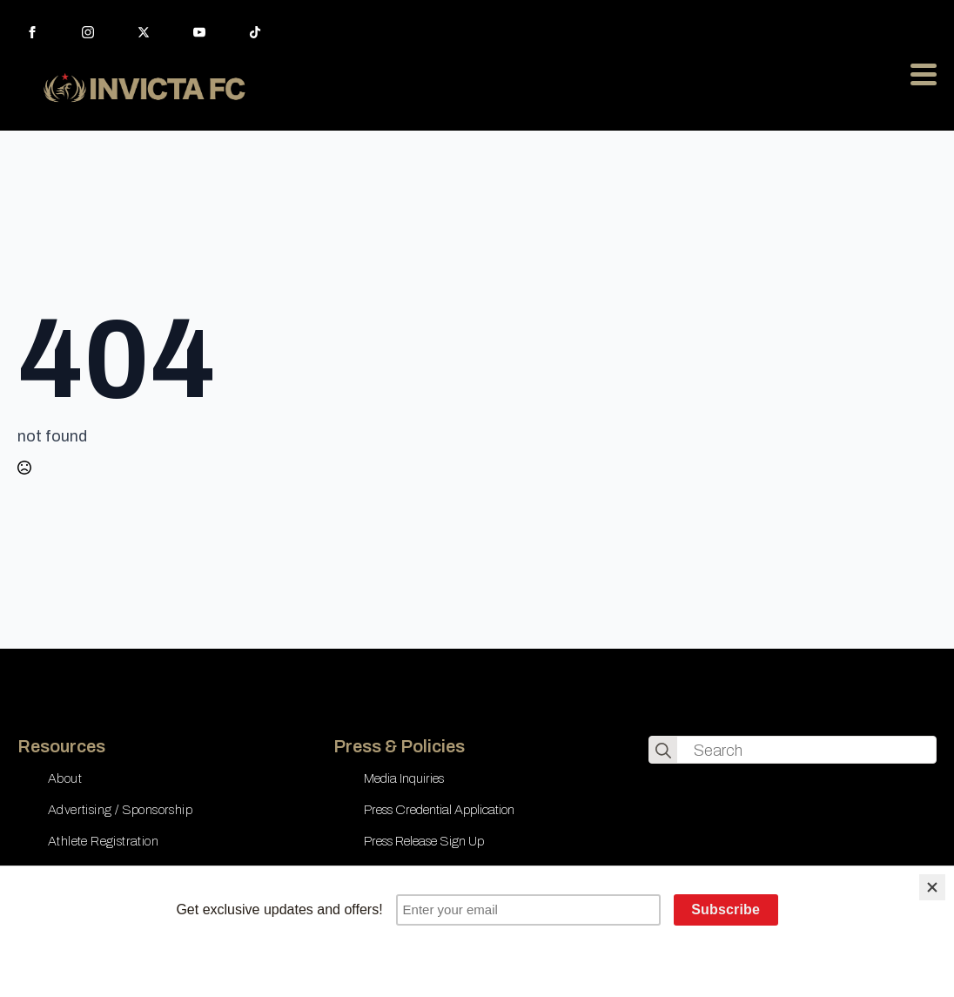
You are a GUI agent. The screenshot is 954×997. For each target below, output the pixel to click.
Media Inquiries (404, 778)
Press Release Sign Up (424, 841)
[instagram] (88, 32)
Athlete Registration (103, 841)
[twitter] (143, 32)
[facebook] (32, 32)
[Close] (932, 887)
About (65, 778)
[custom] (255, 32)
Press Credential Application (439, 810)
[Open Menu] (923, 74)
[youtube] (199, 32)
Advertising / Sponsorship (120, 810)
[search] (663, 751)
